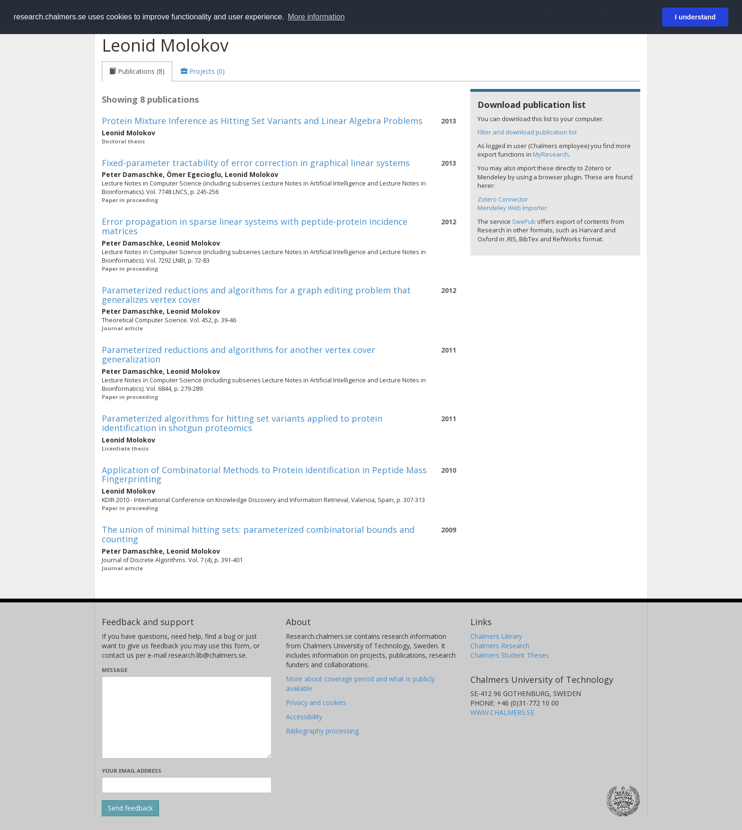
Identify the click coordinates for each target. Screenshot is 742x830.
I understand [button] (695, 17)
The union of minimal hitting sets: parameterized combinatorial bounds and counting (258, 534)
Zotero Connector (502, 199)
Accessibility (304, 716)
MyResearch (551, 154)
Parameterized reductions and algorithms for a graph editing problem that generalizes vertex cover (256, 294)
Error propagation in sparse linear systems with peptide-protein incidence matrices (254, 226)
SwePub (524, 221)
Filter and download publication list (527, 132)
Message (114, 669)
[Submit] (130, 808)
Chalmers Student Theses (509, 655)
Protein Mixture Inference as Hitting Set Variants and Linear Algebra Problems (262, 120)
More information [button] (316, 17)
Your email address (131, 770)
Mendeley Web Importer (512, 207)
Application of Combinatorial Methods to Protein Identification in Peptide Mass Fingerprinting (264, 474)
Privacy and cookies (316, 702)
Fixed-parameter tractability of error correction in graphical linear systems (256, 162)
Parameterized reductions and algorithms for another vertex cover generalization (238, 354)
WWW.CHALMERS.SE (502, 712)
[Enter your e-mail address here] (187, 785)
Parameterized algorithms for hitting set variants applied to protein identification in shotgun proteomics (242, 423)
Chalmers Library (496, 636)
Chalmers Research (500, 645)
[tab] (137, 71)
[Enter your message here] (187, 717)
